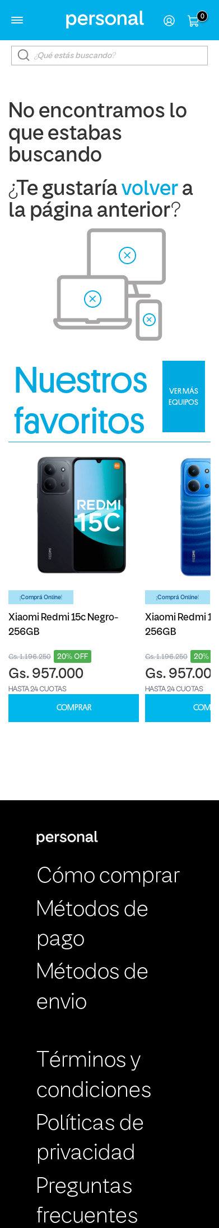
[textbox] (109, 55)
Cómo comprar (108, 876)
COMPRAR (74, 708)
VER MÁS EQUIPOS (183, 396)
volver (150, 189)
